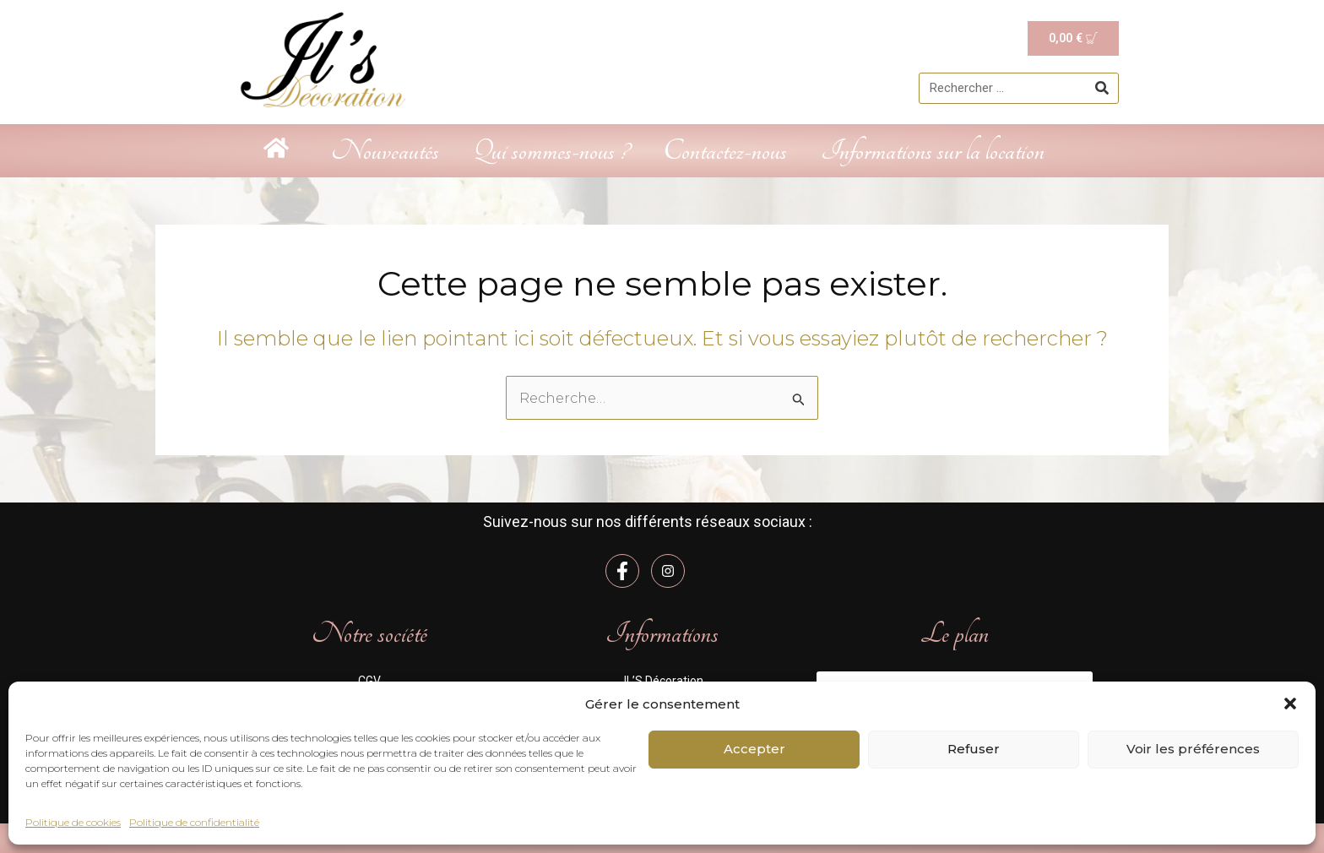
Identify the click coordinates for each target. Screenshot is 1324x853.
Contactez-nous (725, 150)
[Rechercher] (1102, 89)
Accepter (754, 749)
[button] (1290, 703)
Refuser (973, 749)
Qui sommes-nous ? (551, 150)
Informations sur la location (933, 150)
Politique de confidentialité (194, 822)
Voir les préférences (1193, 749)
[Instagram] (668, 571)
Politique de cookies (73, 822)
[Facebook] (622, 571)
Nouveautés (385, 150)
